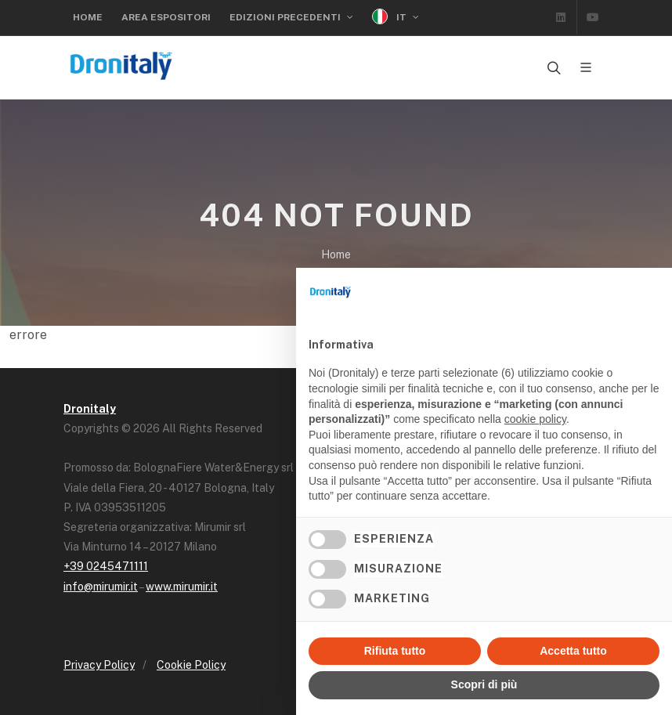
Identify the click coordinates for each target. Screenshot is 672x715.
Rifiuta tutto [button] (395, 651)
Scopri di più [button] (484, 684)
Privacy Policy (99, 665)
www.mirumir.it (182, 586)
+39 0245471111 (105, 566)
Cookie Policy (191, 665)
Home (88, 17)
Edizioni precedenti (291, 17)
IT (395, 17)
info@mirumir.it (100, 586)
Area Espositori (166, 17)
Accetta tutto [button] (573, 651)
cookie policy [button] (535, 419)
